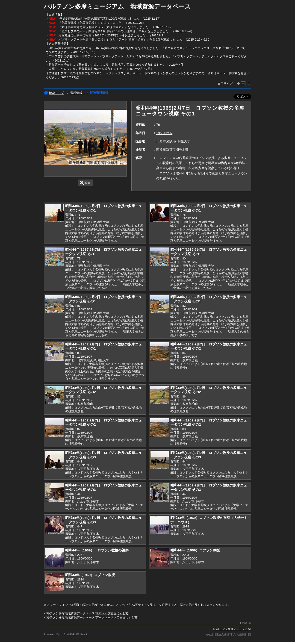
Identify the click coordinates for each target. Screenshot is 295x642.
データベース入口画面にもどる (117, 617)
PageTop (246, 622)
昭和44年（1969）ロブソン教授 (195, 550)
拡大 (85, 183)
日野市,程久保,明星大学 (173, 141)
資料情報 (76, 92)
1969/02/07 (164, 133)
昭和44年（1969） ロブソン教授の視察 (97, 550)
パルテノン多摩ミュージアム (232, 628)
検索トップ (54, 93)
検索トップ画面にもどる (112, 613)
